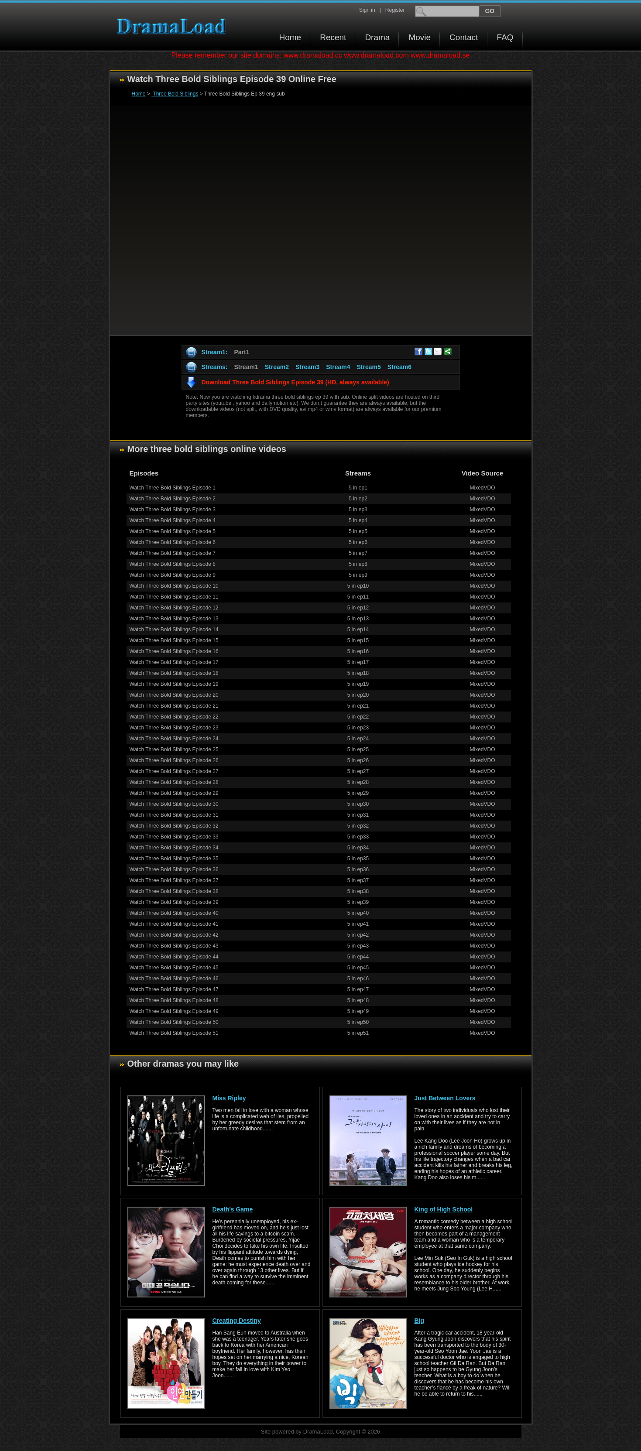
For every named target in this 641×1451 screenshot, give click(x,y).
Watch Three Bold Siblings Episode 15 (174, 640)
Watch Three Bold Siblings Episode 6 (173, 542)
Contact (463, 37)
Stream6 (399, 366)
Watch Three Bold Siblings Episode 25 (174, 749)
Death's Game (233, 1209)
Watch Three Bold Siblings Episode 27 (174, 771)
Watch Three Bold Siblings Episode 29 (174, 793)
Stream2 (277, 366)
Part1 (241, 352)
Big (420, 1320)
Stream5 (368, 366)
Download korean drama (174, 26)
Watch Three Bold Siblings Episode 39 (174, 902)
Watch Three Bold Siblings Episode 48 (174, 1000)
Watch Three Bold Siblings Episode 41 (174, 924)
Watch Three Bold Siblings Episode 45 (174, 968)
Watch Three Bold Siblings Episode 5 (173, 531)
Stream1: (215, 352)
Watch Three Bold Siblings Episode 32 (174, 826)
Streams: (215, 366)
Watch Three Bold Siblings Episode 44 (174, 957)
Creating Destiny (237, 1320)
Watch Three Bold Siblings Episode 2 (173, 499)
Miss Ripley (229, 1098)
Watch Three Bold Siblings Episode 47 (174, 989)
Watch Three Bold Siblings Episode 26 (174, 760)
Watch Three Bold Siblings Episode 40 (174, 913)
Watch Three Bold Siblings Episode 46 (174, 978)
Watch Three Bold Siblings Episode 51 (174, 1033)
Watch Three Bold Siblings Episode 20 (174, 695)
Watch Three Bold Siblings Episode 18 (174, 673)
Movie (419, 37)
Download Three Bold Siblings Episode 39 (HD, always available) (295, 382)
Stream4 (338, 366)
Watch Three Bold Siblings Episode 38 (174, 891)
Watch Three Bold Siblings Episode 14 (174, 629)
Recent (333, 37)
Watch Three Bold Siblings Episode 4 (173, 520)
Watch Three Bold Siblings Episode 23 (174, 728)
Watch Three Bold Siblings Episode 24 (174, 739)
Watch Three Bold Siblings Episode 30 (174, 804)
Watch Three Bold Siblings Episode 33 (174, 837)
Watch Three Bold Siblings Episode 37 (174, 880)
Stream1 (246, 366)
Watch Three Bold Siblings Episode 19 (174, 684)
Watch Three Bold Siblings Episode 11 (174, 597)
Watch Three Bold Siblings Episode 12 (174, 608)
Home (290, 37)
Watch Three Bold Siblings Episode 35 (174, 859)
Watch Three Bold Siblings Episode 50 (174, 1022)
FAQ (505, 37)
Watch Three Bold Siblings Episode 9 (173, 575)
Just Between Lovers (445, 1098)
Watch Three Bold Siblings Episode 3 (173, 509)
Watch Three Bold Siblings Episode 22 (174, 717)
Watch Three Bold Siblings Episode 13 (174, 619)
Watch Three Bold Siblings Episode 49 (174, 1011)
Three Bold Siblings (174, 94)
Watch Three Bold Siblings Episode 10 (174, 586)
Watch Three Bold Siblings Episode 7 (173, 553)
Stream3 (307, 366)
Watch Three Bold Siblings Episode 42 (174, 935)
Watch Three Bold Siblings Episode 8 (173, 564)
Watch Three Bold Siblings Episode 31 (174, 815)
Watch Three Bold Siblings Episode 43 (174, 946)
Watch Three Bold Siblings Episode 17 (174, 662)
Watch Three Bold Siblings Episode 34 (174, 848)
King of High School (444, 1209)
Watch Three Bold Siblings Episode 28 (174, 782)
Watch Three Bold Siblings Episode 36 (174, 869)
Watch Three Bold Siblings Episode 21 (174, 706)
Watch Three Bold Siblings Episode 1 (173, 488)
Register (395, 10)
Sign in (367, 10)
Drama (377, 37)
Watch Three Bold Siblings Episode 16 (174, 651)
